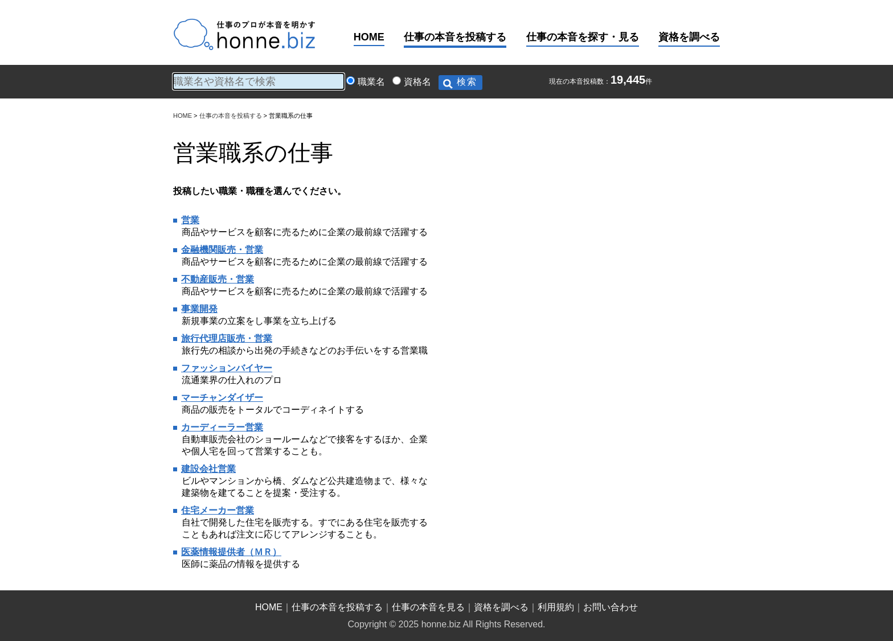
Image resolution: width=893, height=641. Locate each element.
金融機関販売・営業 (222, 249)
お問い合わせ (610, 607)
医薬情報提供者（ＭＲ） (231, 552)
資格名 (417, 82)
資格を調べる (689, 37)
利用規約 (556, 607)
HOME (369, 37)
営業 (190, 220)
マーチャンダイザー (222, 397)
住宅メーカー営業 (217, 510)
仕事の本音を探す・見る (582, 37)
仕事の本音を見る (428, 607)
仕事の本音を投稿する (455, 37)
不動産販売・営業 (217, 279)
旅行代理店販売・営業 (226, 338)
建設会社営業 (208, 469)
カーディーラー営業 (222, 427)
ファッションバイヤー (226, 368)
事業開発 (199, 309)
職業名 (371, 82)
